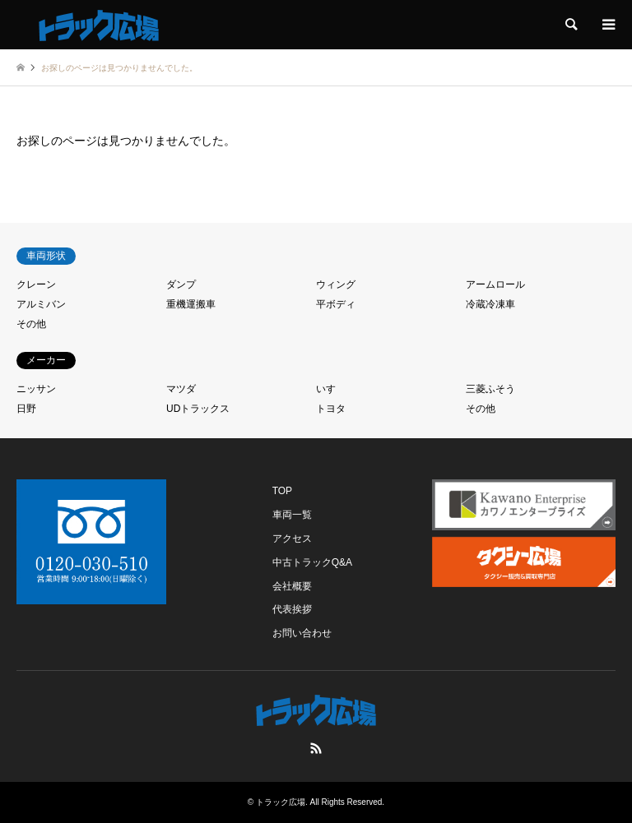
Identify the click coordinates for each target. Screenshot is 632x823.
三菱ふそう (490, 389)
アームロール (495, 284)
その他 (31, 324)
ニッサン (36, 389)
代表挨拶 (292, 609)
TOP (282, 491)
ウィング (336, 284)
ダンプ (181, 284)
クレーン (36, 284)
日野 (26, 408)
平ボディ (336, 304)
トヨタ (331, 408)
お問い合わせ (302, 633)
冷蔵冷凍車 (490, 304)
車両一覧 (292, 514)
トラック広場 (280, 802)
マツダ (181, 389)
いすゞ (331, 389)
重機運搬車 (191, 304)
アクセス (292, 538)
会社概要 (292, 586)
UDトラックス (198, 408)
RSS (316, 748)
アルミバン (41, 304)
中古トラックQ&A (312, 562)
